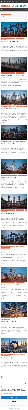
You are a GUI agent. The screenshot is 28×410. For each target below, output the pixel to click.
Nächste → (15, 377)
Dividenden (3, 38)
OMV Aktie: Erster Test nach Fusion (8, 357)
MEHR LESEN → (3, 87)
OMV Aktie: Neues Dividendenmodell (8, 321)
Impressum (18, 408)
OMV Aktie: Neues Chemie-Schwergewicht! (10, 108)
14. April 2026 (3, 145)
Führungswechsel (14, 175)
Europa (14, 38)
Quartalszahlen (21, 38)
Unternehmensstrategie (5, 319)
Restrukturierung (23, 106)
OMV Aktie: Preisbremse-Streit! (7, 143)
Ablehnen (14, 401)
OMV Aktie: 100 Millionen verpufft (8, 213)
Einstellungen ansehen (14, 405)
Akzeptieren (14, 397)
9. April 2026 (3, 323)
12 (11, 377)
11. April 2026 (3, 252)
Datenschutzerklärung (12, 408)
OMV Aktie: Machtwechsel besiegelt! (8, 177)
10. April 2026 (3, 287)
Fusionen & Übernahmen (20, 354)
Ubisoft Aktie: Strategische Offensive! (12, 1)
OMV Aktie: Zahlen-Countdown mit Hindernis (10, 41)
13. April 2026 (3, 179)
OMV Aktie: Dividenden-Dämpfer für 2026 (10, 285)
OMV (16, 38)
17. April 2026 (3, 77)
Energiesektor (9, 38)
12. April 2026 (3, 215)
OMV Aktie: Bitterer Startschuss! (8, 250)
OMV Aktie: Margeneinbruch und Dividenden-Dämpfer (12, 75)
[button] (26, 384)
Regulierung (3, 39)
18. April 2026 (3, 43)
